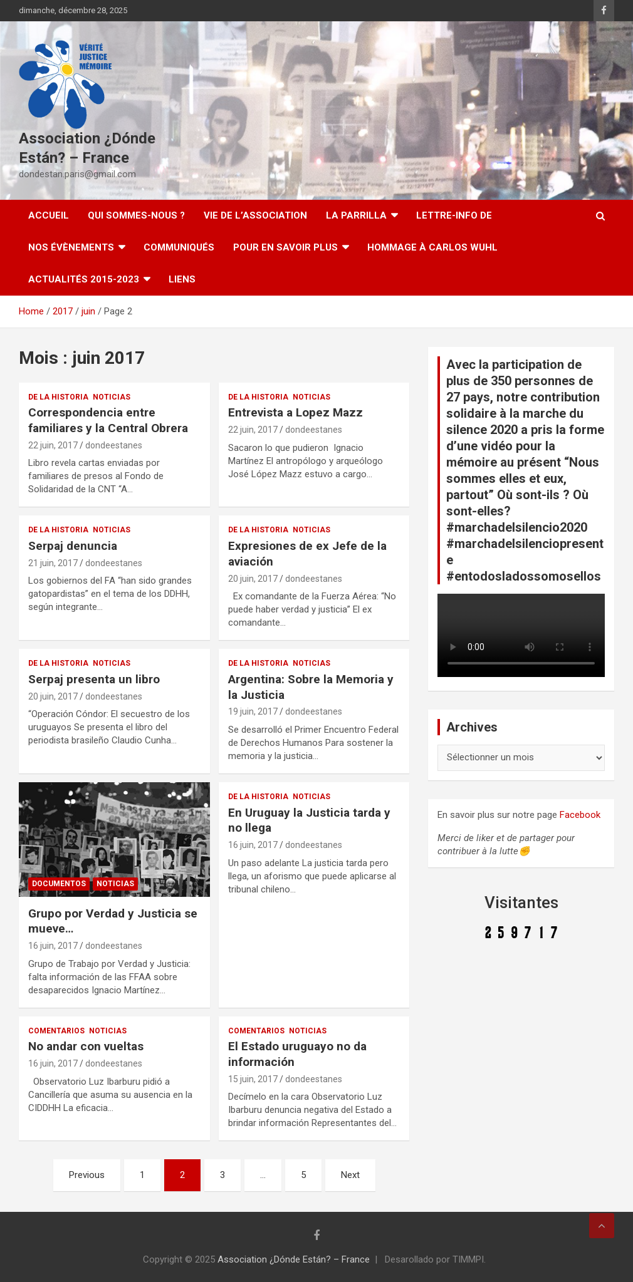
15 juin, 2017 (253, 1079)
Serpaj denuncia (72, 546)
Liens (182, 279)
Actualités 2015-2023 (83, 279)
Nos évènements (71, 247)
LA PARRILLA (356, 215)
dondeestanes (113, 445)
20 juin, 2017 (253, 579)
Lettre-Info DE (454, 215)
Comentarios (56, 1030)
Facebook (580, 814)
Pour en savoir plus (285, 247)
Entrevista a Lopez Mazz (295, 412)
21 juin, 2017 (53, 563)
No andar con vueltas (86, 1046)
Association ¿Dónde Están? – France (293, 1259)
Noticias (111, 397)
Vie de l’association (255, 215)
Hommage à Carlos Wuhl (432, 247)
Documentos (59, 883)
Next (350, 1175)
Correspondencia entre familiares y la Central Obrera (108, 420)
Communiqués (179, 247)
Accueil (48, 215)
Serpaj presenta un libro (94, 679)
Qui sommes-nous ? (136, 215)
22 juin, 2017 (53, 445)
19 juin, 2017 (253, 711)
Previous (87, 1175)
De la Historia (58, 397)
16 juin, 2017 (53, 946)
